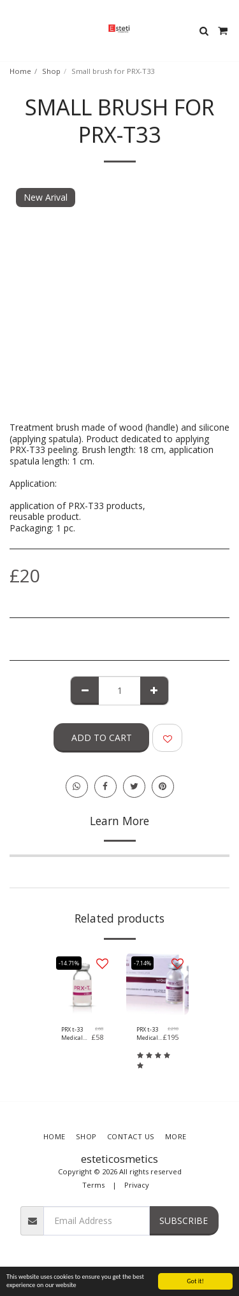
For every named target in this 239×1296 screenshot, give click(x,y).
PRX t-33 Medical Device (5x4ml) (147, 1033)
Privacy (136, 1185)
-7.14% (142, 963)
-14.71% (69, 963)
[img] (82, 984)
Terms (93, 1185)
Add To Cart (101, 737)
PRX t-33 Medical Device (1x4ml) (72, 1033)
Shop (51, 71)
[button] (14, 30)
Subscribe (183, 1220)
